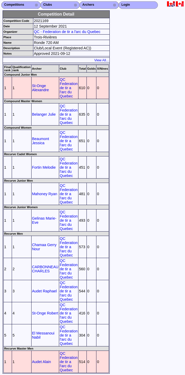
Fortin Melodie (44, 167)
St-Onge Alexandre (40, 88)
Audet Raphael (44, 291)
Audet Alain (41, 362)
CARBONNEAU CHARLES (45, 269)
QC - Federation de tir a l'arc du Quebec (67, 32)
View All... (101, 60)
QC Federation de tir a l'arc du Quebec (69, 87)
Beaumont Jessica (40, 141)
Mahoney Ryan (44, 194)
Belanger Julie (44, 114)
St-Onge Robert (45, 313)
